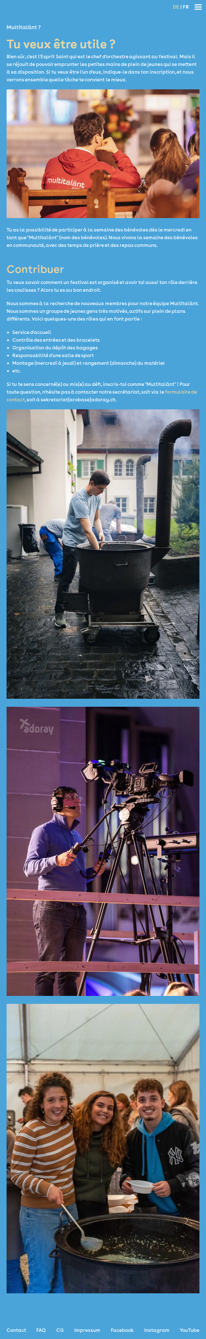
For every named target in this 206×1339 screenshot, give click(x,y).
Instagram (156, 1330)
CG (60, 1330)
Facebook (122, 1330)
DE (176, 7)
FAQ (41, 1330)
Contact (16, 1330)
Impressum (87, 1330)
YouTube (189, 1330)
